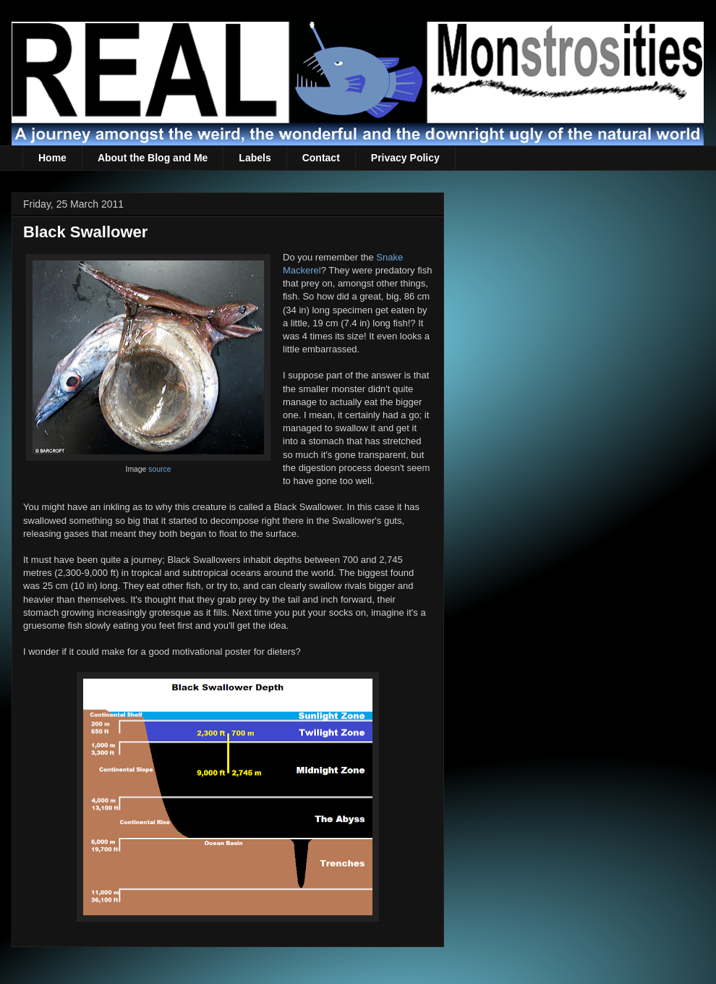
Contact (321, 158)
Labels (254, 158)
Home (52, 158)
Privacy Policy (405, 158)
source (159, 469)
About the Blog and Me (153, 158)
